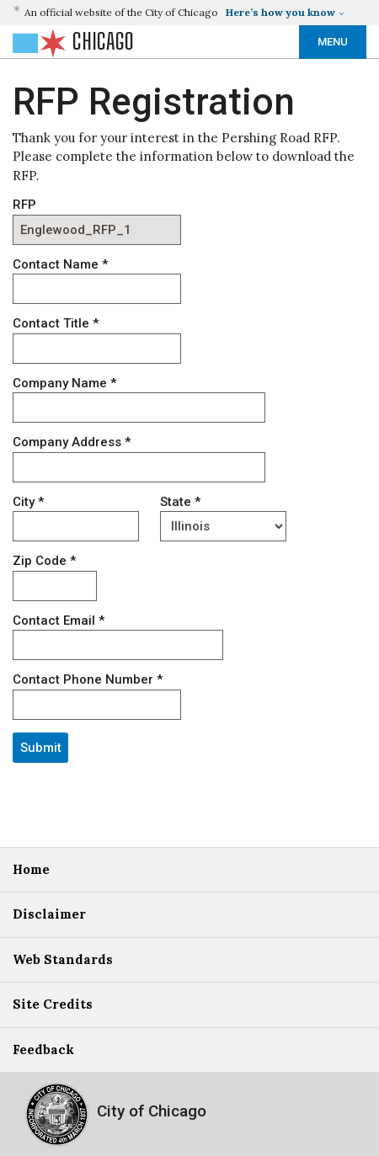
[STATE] (223, 526)
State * (180, 501)
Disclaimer (49, 914)
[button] (181, 12)
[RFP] (97, 230)
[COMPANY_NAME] (139, 407)
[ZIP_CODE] (55, 586)
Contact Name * (60, 264)
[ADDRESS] (139, 467)
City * (28, 501)
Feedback (43, 1049)
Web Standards (63, 959)
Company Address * (72, 442)
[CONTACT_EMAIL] (118, 645)
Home (31, 869)
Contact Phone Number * (88, 679)
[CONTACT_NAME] (97, 289)
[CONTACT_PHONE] (97, 705)
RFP (24, 204)
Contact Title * (56, 323)
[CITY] (76, 526)
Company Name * (64, 383)
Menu (333, 41)
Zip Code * (44, 560)
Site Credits (53, 1004)
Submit (40, 747)
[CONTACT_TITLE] (97, 348)
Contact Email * (58, 620)
